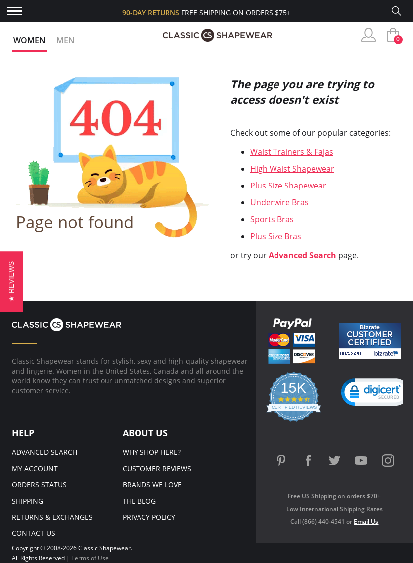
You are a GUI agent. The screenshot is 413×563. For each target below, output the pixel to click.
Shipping (27, 501)
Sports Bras (272, 219)
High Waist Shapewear (292, 168)
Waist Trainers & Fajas (291, 151)
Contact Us (33, 533)
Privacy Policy (149, 517)
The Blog (139, 501)
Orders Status (39, 484)
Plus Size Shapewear (288, 185)
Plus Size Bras (275, 236)
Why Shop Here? (152, 452)
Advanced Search (302, 255)
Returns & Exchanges (52, 517)
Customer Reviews (157, 468)
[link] (376, 394)
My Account (35, 468)
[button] (11, 281)
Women (29, 40)
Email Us (366, 521)
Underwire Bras (279, 202)
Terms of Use (90, 558)
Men (65, 40)
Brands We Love (152, 484)
